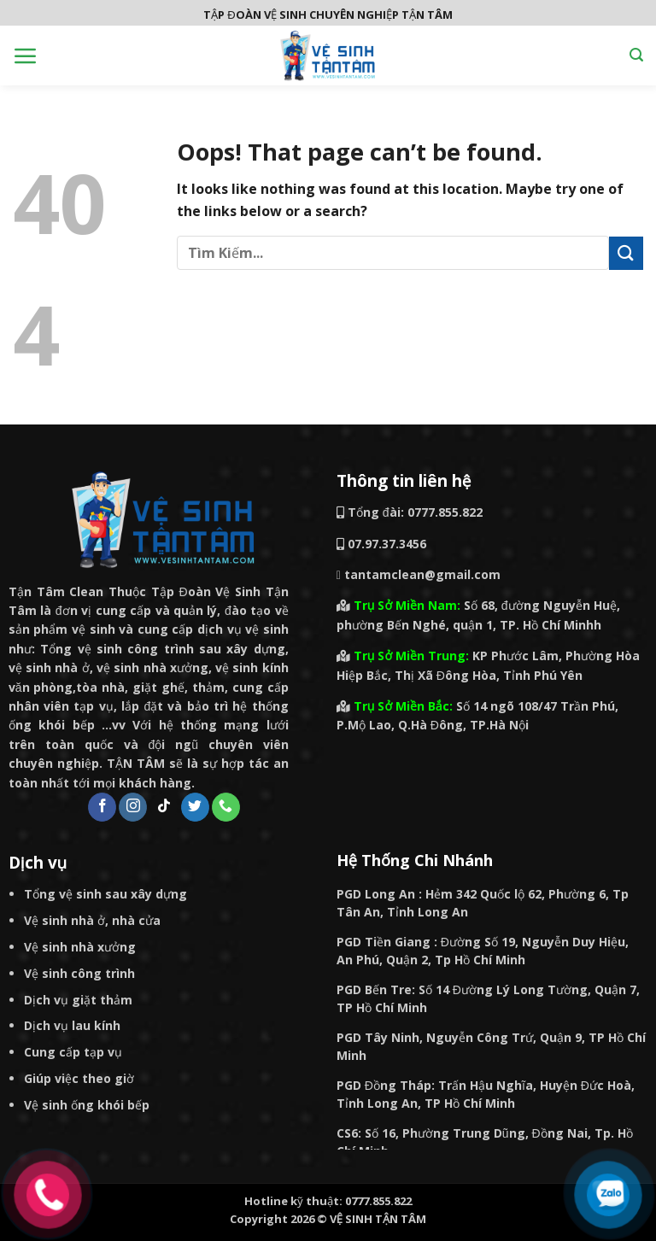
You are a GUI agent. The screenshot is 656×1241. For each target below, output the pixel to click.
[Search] (636, 55)
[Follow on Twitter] (195, 807)
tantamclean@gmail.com (419, 574)
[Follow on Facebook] (102, 807)
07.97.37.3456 (387, 544)
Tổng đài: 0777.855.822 (410, 512)
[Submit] (626, 253)
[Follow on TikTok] (164, 807)
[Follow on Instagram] (133, 807)
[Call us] (226, 807)
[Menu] (25, 55)
